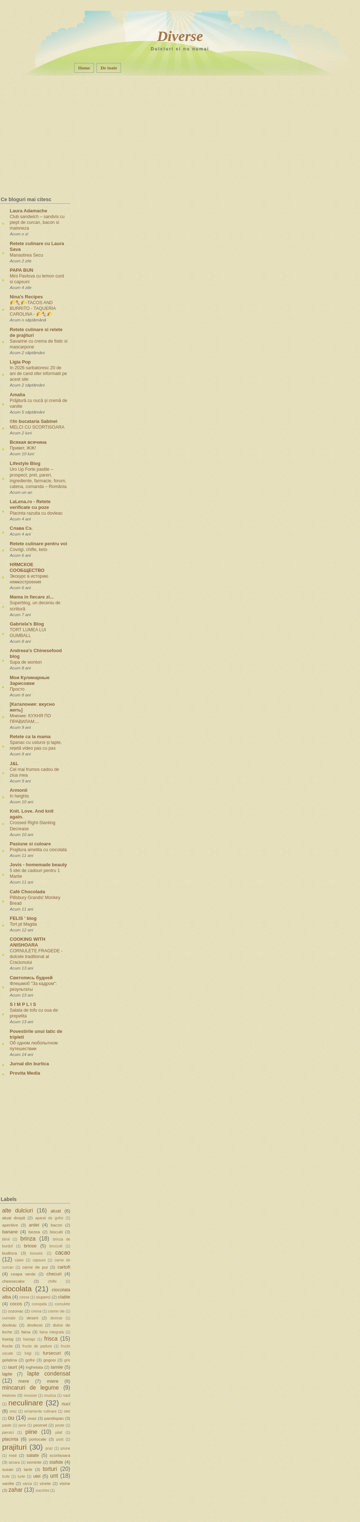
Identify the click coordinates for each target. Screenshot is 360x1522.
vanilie (8, 1483)
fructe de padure (37, 1346)
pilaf (58, 1433)
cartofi (64, 1267)
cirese (24, 1297)
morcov (9, 1395)
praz (49, 1448)
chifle (52, 1281)
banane (10, 1231)
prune (65, 1448)
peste (59, 1425)
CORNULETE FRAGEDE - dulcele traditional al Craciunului (36, 956)
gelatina (9, 1360)
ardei (34, 1225)
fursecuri (52, 1353)
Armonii (18, 790)
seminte (34, 1462)
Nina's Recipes (26, 296)
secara (14, 1462)
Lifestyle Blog (25, 463)
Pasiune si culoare (30, 843)
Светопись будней (31, 977)
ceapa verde (23, 1274)
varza (27, 1484)
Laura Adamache (28, 210)
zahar (16, 1490)
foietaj (7, 1339)
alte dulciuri (17, 1210)
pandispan (54, 1418)
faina (25, 1331)
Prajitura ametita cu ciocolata (38, 849)
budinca (9, 1253)
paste (6, 1425)
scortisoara (60, 1455)
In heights (19, 796)
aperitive (10, 1225)
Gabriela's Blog (27, 624)
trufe (6, 1476)
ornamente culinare (40, 1411)
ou (11, 1418)
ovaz (32, 1418)
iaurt (12, 1367)
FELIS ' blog (23, 918)
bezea (34, 1231)
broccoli (55, 1246)
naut (66, 1395)
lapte (7, 1374)
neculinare (25, 1403)
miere (53, 1381)
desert (32, 1317)
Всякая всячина (28, 442)
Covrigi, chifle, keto (28, 549)
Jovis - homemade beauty (38, 864)
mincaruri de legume (30, 1388)
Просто (17, 689)
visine (64, 1483)
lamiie (57, 1367)
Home (84, 68)
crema (36, 1311)
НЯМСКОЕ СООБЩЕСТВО (27, 567)
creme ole (56, 1311)
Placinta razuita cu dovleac (36, 513)
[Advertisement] (47, 121)
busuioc (36, 1253)
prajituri (14, 1447)
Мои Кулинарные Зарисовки (30, 680)
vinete (45, 1483)
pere (22, 1425)
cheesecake (13, 1281)
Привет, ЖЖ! (23, 448)
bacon (56, 1225)
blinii (6, 1239)
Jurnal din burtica (29, 1063)
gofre (30, 1360)
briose (30, 1245)
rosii (13, 1455)
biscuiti (56, 1231)
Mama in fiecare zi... (32, 597)
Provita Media (25, 1073)
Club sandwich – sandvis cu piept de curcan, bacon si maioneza (37, 222)
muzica (50, 1395)
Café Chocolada (27, 891)
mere (23, 1381)
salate (33, 1455)
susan (7, 1469)
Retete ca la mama (30, 736)
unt (54, 1476)
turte (21, 1476)
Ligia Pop (20, 362)
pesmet (40, 1425)
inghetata (34, 1367)
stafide (56, 1462)
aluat (56, 1211)
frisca (51, 1339)
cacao (62, 1253)
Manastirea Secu (26, 255)
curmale (8, 1318)
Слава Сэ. (21, 528)
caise (19, 1260)
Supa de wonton (26, 662)
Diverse (180, 36)
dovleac (9, 1325)
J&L (14, 763)
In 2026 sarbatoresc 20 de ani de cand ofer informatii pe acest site (38, 373)
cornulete (62, 1304)
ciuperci (43, 1297)
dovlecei (34, 1325)
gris (67, 1360)
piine (31, 1432)
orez (13, 1411)
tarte (28, 1469)
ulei (36, 1476)
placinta (10, 1439)
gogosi (49, 1360)
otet (67, 1411)
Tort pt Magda (23, 924)
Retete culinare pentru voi (38, 543)
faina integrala (52, 1332)
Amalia (17, 394)
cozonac (16, 1311)
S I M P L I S (23, 1004)
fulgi (27, 1353)
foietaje (29, 1339)
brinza (28, 1239)
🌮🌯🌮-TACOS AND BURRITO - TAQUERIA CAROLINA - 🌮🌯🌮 (33, 308)
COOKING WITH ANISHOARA (27, 942)
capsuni (39, 1260)
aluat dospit (13, 1217)
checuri (54, 1274)
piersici (8, 1433)
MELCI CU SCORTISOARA (37, 427)
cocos (16, 1303)
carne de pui (35, 1267)
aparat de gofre (49, 1218)
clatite (64, 1297)
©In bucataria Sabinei (33, 421)
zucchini (42, 1490)
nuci (66, 1403)
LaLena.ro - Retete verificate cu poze (30, 504)
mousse (30, 1395)
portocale (37, 1439)
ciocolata (17, 1288)
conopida (39, 1304)
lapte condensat (48, 1373)
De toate (108, 68)
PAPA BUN (21, 270)
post (59, 1439)
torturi (50, 1469)
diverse (56, 1318)
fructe (7, 1345)
